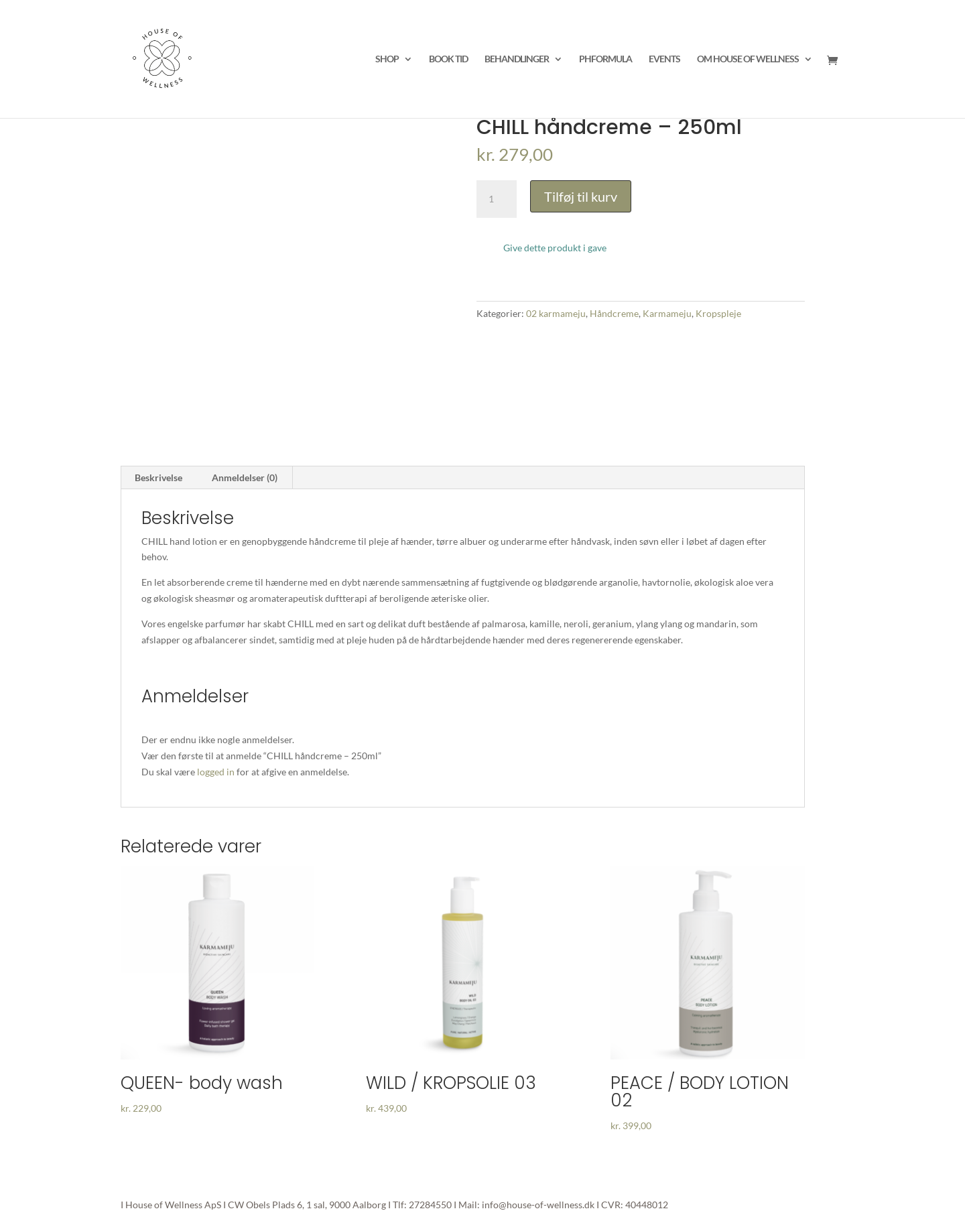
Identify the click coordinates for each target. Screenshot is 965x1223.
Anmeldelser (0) (244, 477)
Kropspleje (718, 313)
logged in (216, 771)
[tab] (159, 477)
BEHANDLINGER (517, 59)
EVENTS (664, 59)
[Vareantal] (496, 199)
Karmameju (667, 313)
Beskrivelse (158, 477)
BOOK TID (448, 59)
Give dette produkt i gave (554, 247)
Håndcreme (614, 313)
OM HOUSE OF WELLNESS (748, 59)
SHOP (387, 59)
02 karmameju (556, 313)
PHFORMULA (605, 59)
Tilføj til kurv (580, 196)
